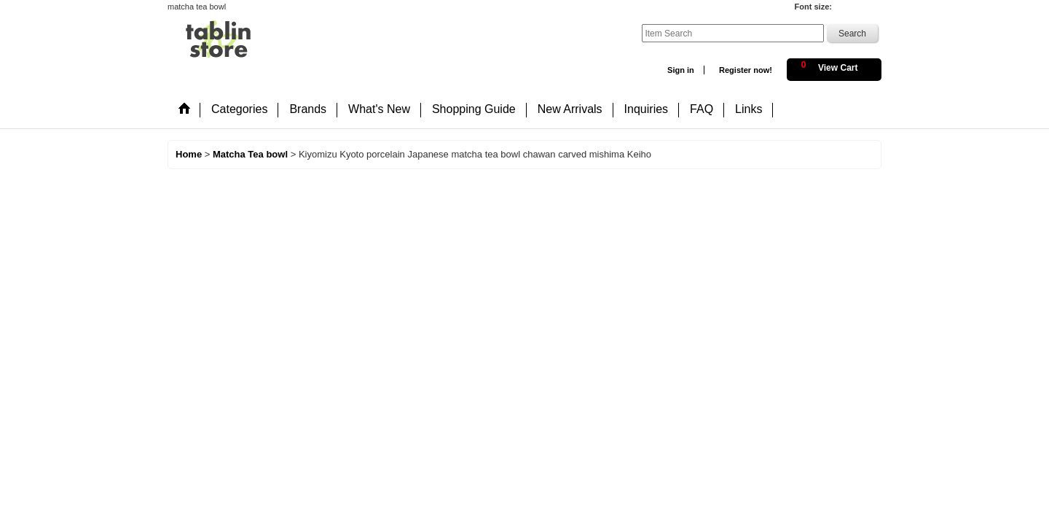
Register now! (745, 70)
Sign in (680, 70)
